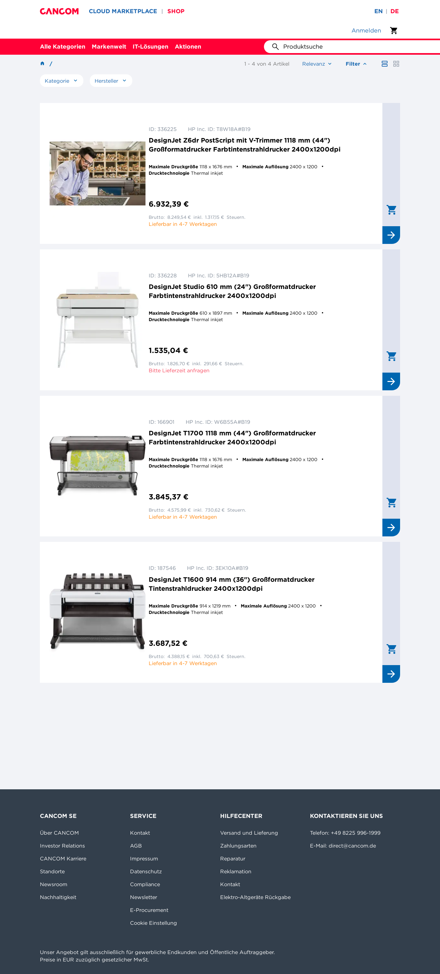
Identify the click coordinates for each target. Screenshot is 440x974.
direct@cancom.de (352, 845)
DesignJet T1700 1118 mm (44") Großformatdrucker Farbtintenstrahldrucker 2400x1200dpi (232, 437)
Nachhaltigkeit (58, 897)
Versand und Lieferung (249, 833)
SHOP (175, 11)
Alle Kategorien (62, 46)
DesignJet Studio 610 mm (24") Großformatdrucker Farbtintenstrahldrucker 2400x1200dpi (232, 291)
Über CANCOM (59, 833)
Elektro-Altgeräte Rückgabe (255, 897)
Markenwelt (109, 46)
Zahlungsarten (238, 845)
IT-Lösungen (150, 46)
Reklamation (235, 871)
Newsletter (143, 897)
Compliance (145, 884)
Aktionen (188, 46)
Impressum (144, 858)
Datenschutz (146, 871)
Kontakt (140, 833)
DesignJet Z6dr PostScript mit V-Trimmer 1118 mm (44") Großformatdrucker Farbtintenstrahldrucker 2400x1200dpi (245, 144)
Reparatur (232, 858)
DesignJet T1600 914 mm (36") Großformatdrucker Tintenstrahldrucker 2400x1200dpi (231, 583)
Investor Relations (62, 845)
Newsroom (53, 884)
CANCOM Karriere (63, 858)
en (378, 11)
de (394, 11)
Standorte (52, 871)
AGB (136, 845)
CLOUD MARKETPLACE (123, 11)
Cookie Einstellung (153, 923)
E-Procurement (149, 910)
